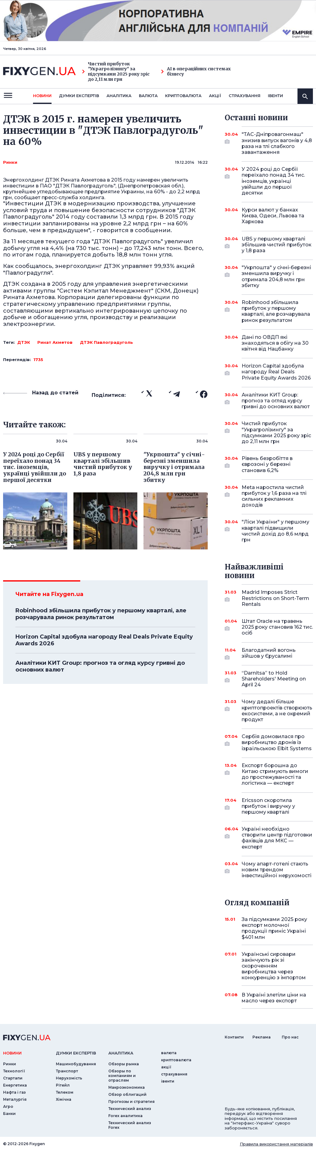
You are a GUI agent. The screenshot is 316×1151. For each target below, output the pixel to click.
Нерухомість (69, 1078)
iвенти (275, 95)
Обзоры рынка (123, 1064)
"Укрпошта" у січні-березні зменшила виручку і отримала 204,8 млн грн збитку (276, 276)
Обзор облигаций (127, 1094)
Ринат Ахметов (55, 342)
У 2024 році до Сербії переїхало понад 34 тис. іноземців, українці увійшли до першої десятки (273, 181)
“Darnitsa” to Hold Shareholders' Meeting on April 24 (274, 679)
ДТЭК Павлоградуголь (106, 342)
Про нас (290, 1037)
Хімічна (63, 1099)
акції (215, 95)
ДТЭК (23, 342)
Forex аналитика (125, 1115)
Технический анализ (129, 1108)
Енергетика (15, 1085)
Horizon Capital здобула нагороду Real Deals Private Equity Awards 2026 (104, 640)
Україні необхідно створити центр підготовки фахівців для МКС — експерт (277, 838)
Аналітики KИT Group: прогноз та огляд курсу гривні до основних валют (100, 666)
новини (42, 95)
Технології (14, 1071)
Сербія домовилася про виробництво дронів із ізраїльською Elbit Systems (277, 742)
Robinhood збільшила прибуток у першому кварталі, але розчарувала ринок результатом (100, 614)
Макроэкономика (126, 1087)
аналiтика (120, 1052)
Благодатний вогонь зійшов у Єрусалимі (269, 653)
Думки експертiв (79, 95)
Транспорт (67, 1071)
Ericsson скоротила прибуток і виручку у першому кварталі (269, 806)
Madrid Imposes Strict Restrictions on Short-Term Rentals (275, 598)
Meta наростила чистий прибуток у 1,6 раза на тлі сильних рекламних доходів (274, 496)
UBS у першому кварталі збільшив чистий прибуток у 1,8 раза (276, 244)
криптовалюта (183, 95)
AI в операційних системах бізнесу (196, 71)
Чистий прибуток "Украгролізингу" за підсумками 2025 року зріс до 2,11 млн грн (116, 71)
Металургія (15, 1099)
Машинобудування (76, 1064)
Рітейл (63, 1085)
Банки (9, 1113)
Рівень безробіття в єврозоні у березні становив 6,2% (269, 464)
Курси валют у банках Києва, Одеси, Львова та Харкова (273, 215)
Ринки (10, 162)
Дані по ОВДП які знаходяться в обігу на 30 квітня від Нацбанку (275, 343)
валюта (148, 95)
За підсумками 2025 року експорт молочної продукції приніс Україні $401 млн (274, 928)
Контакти (234, 1037)
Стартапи (13, 1078)
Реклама (261, 1037)
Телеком (64, 1092)
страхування (244, 95)
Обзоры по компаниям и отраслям (122, 1076)
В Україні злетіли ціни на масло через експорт (274, 998)
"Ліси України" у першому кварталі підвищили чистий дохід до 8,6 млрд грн (275, 531)
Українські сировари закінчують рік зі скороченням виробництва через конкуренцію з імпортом (274, 966)
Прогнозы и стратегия (131, 1101)
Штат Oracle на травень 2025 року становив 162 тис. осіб (277, 627)
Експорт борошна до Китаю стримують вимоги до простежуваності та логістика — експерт (275, 774)
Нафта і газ (14, 1092)
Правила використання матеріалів (276, 1143)
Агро (8, 1106)
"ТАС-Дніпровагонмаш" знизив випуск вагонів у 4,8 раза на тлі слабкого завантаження (277, 143)
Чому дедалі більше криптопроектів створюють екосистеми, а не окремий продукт (277, 710)
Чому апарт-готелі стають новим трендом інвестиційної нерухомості (276, 869)
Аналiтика (118, 95)
